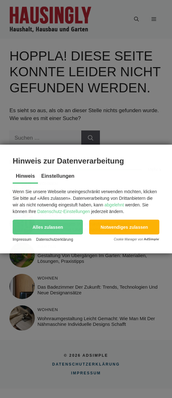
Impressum (22, 239)
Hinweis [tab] (25, 176)
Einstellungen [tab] (57, 176)
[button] (48, 227)
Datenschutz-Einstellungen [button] (63, 211)
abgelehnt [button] (114, 204)
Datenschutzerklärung (54, 239)
